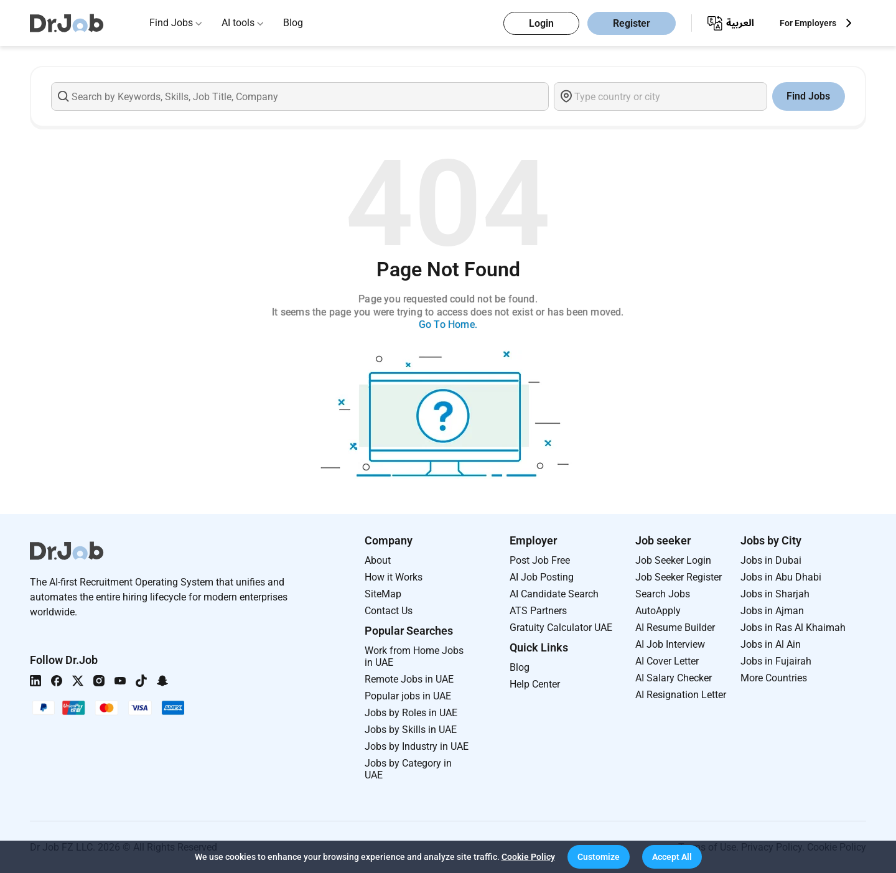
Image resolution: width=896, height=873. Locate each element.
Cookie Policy (528, 857)
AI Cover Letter (667, 661)
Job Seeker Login (673, 560)
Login (541, 23)
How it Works (393, 577)
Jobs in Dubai (770, 560)
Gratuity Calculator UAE (561, 627)
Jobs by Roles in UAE (411, 713)
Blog (293, 23)
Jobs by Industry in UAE (417, 746)
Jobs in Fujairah (775, 661)
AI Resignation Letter (680, 695)
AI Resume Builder (675, 627)
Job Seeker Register (678, 577)
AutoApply (658, 611)
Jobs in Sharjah (775, 594)
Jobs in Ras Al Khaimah (793, 627)
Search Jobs (662, 594)
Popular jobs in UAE (408, 696)
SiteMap (383, 594)
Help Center (535, 684)
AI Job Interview (670, 644)
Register (631, 23)
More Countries (773, 678)
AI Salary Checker (673, 678)
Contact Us (389, 611)
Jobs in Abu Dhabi (780, 577)
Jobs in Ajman (772, 611)
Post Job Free (540, 560)
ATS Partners (538, 611)
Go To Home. (448, 324)
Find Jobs (171, 23)
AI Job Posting (542, 577)
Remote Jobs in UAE (409, 679)
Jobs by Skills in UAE (411, 729)
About (378, 560)
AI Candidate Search (554, 594)
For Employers (808, 23)
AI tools (238, 23)
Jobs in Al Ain (770, 644)
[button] (598, 857)
